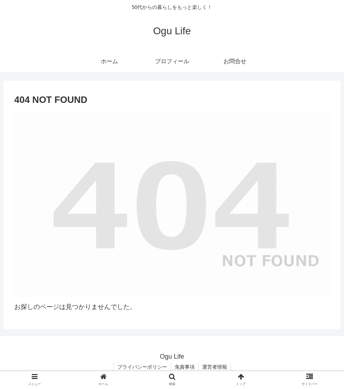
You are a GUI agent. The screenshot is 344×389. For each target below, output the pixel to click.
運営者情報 (214, 367)
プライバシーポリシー (142, 367)
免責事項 (185, 367)
